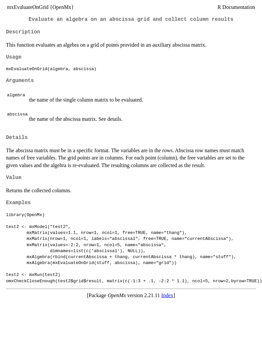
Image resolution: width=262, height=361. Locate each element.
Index (167, 295)
